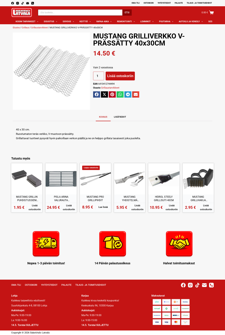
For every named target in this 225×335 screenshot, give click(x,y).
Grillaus (25, 27)
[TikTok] (22, 3)
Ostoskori (149, 3)
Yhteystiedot (164, 3)
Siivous (69, 21)
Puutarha (167, 21)
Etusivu (16, 27)
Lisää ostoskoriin (120, 76)
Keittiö (86, 21)
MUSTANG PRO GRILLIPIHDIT (95, 198)
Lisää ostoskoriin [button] (35, 207)
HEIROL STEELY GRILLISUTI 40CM (164, 198)
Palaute (179, 3)
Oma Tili (136, 3)
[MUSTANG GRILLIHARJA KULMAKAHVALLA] (198, 178)
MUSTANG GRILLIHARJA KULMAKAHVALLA (198, 198)
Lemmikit (147, 21)
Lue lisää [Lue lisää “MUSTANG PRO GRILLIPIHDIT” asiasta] (103, 207)
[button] (96, 94)
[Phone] (32, 3)
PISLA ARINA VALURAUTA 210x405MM (61, 198)
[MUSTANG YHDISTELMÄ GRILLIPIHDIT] (129, 178)
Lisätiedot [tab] (120, 117)
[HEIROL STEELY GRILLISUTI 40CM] (163, 178)
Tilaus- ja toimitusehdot (199, 3)
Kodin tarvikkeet (28, 21)
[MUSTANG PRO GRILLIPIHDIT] (95, 178)
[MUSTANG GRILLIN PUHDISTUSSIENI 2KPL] (26, 178)
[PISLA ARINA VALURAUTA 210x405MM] (61, 178)
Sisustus (51, 21)
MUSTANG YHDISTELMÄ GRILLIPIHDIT (129, 198)
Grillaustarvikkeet (39, 27)
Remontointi (126, 21)
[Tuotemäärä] (98, 76)
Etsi (127, 12)
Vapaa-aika (104, 21)
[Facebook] (12, 3)
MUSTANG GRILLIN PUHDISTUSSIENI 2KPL (27, 198)
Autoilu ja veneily (191, 21)
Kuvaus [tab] (103, 117)
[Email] (27, 3)
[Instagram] (17, 3)
